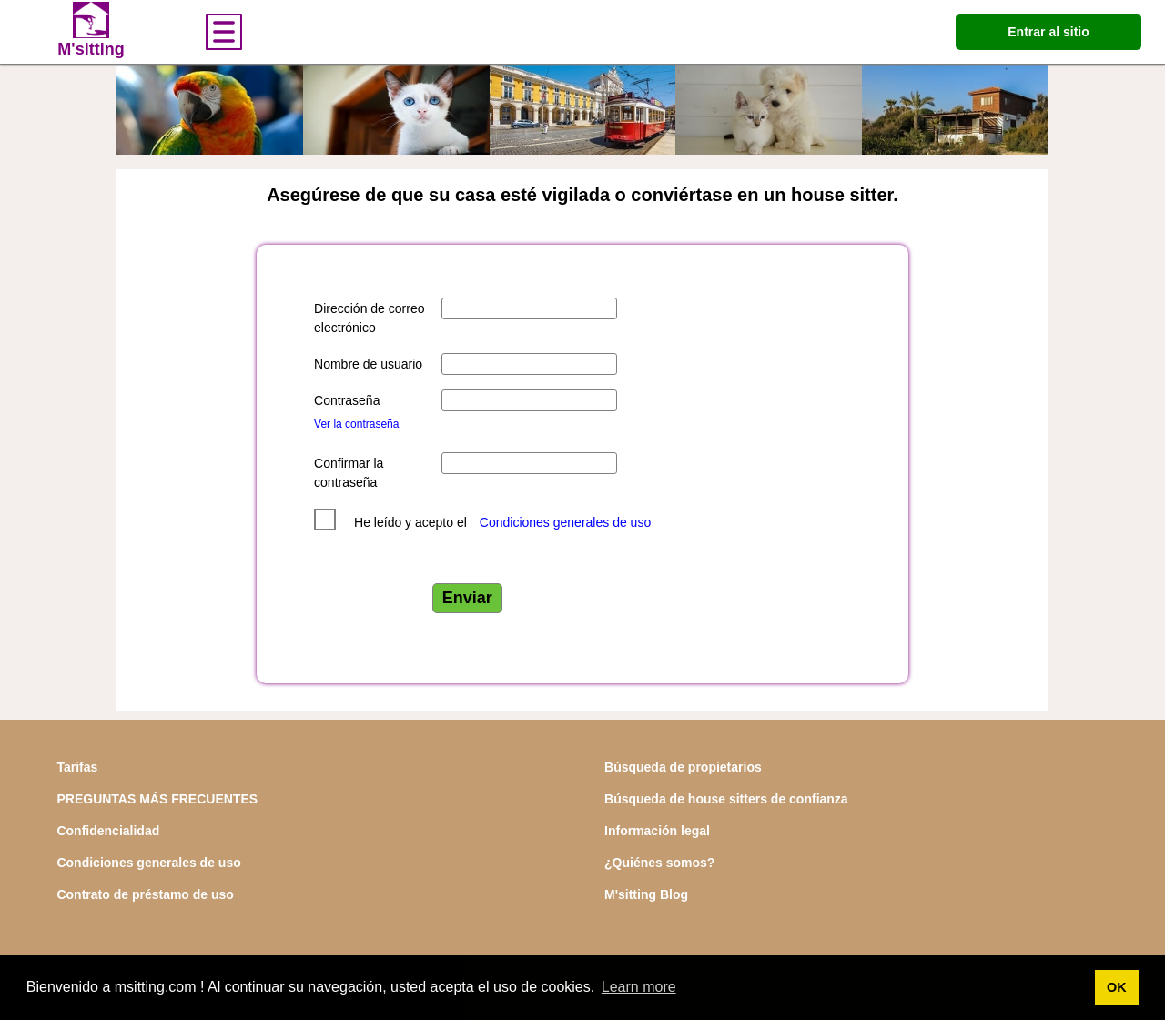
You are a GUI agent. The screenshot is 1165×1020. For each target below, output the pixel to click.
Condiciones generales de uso (565, 522)
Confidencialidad (107, 830)
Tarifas (76, 767)
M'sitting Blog (646, 894)
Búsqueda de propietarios (683, 767)
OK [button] (1117, 987)
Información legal (657, 830)
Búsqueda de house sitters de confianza (726, 799)
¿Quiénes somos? (659, 862)
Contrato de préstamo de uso (144, 894)
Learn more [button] (639, 987)
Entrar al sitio (1048, 32)
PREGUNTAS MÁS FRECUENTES (157, 799)
